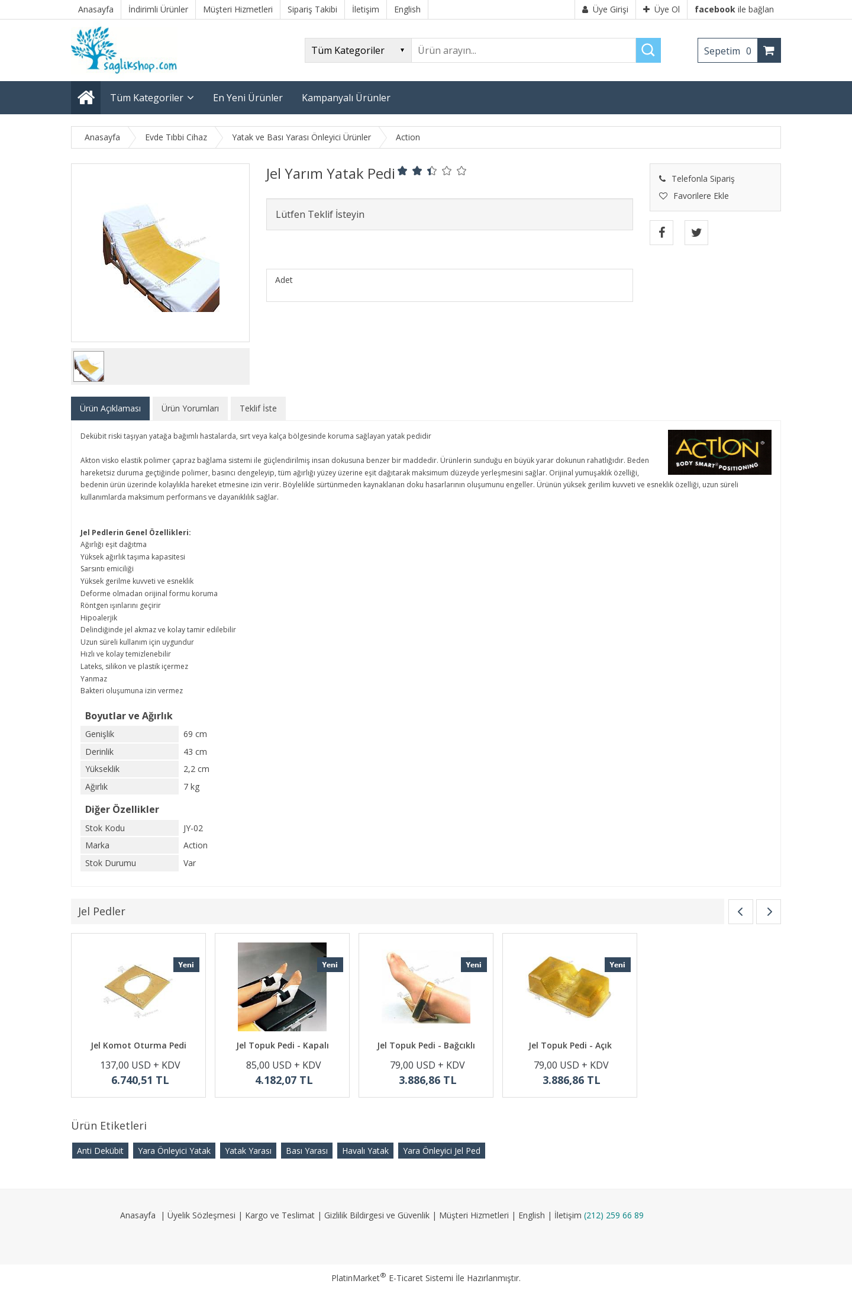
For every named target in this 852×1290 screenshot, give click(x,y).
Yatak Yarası (248, 1150)
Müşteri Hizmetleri (474, 1215)
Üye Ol (661, 9)
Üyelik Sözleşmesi (201, 1215)
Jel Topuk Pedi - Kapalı (282, 1045)
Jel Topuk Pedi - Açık (570, 1045)
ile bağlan (734, 9)
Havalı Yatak (365, 1150)
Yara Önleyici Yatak (174, 1150)
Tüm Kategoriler (146, 97)
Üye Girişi (605, 9)
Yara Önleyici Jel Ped (441, 1150)
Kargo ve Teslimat (280, 1215)
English (531, 1215)
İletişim (568, 1215)
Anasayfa (138, 1215)
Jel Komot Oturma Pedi (138, 1045)
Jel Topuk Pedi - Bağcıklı (426, 1045)
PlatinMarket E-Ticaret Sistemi (392, 1277)
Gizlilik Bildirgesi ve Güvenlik (377, 1215)
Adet (284, 279)
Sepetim (730, 50)
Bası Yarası (307, 1150)
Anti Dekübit (100, 1150)
